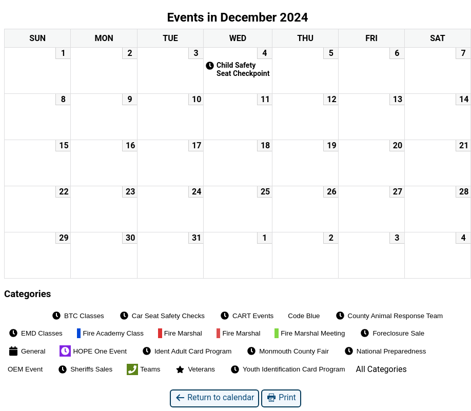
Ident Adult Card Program (186, 351)
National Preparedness (384, 351)
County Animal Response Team (389, 315)
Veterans (194, 369)
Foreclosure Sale (391, 333)
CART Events (246, 315)
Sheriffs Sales (84, 369)
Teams (143, 369)
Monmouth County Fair (287, 351)
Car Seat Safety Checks (162, 315)
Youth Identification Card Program (287, 369)
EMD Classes (35, 333)
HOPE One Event (93, 351)
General (26, 351)
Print (281, 398)
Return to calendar (214, 398)
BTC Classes (77, 315)
